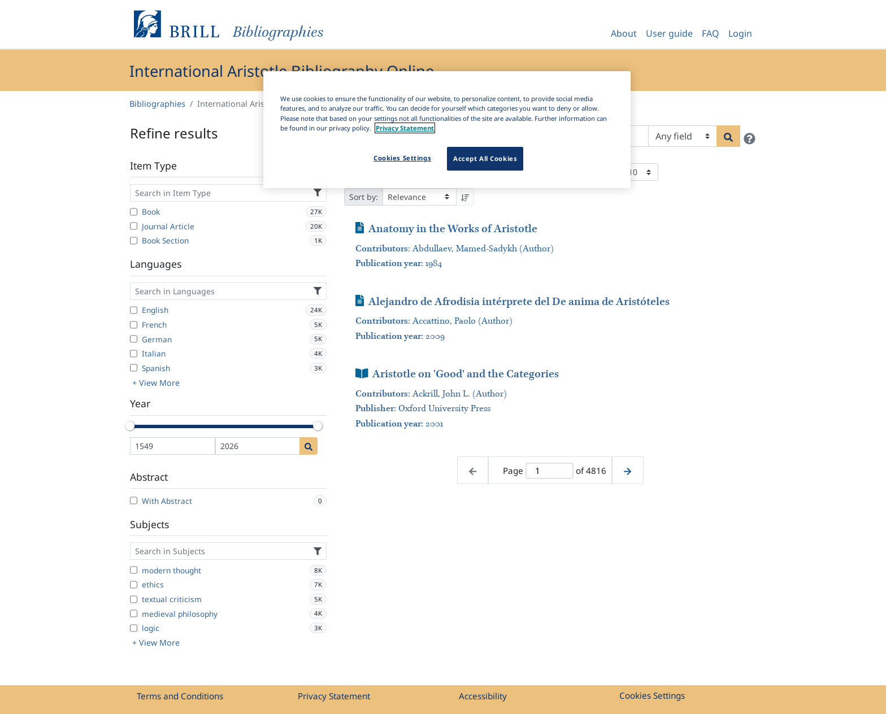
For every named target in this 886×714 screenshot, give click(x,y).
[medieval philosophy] (133, 613)
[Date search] (308, 446)
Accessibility (483, 696)
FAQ (710, 33)
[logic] (133, 628)
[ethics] (133, 584)
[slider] (129, 425)
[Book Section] (133, 240)
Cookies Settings (652, 695)
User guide (669, 33)
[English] (133, 310)
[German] (133, 339)
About (624, 33)
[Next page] (627, 470)
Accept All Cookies (485, 158)
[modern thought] (133, 570)
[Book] (133, 211)
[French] (133, 324)
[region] (447, 129)
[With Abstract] (133, 500)
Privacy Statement (334, 696)
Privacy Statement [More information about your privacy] (405, 128)
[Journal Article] (133, 226)
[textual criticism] (133, 599)
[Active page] (549, 471)
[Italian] (133, 353)
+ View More (156, 382)
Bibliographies (157, 103)
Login (740, 33)
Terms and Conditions (180, 696)
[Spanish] (133, 367)
